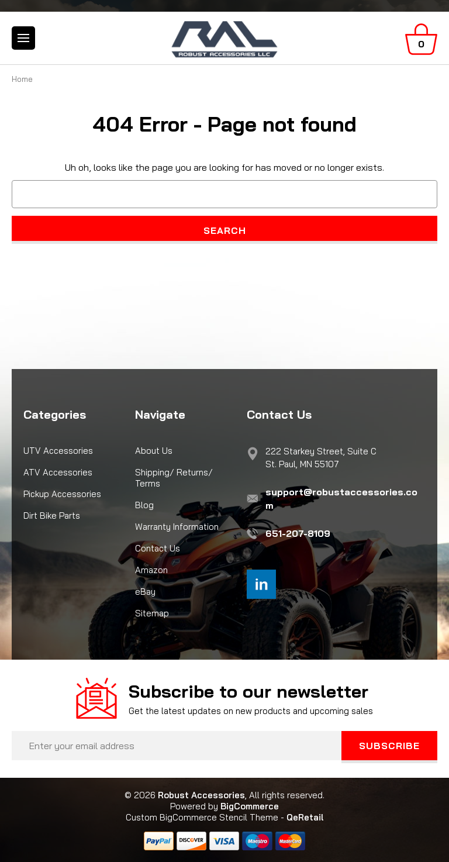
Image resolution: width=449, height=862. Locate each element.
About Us (153, 450)
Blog (144, 505)
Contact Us (157, 548)
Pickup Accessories (62, 493)
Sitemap (152, 613)
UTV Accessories (58, 450)
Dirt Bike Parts (51, 515)
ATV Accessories (57, 472)
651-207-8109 (297, 533)
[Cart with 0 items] (421, 39)
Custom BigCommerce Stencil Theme (202, 817)
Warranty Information (177, 526)
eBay (145, 591)
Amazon (151, 569)
